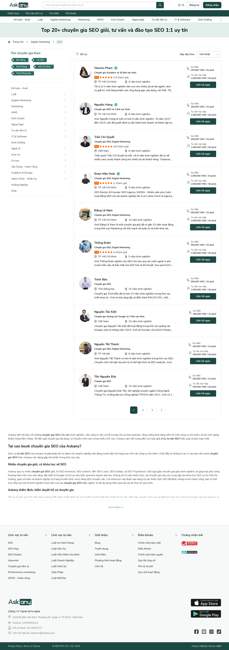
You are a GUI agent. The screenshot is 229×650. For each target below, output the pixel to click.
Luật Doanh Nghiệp (62, 560)
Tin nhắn (54, 13)
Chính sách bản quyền (150, 554)
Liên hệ (99, 566)
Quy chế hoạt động (149, 572)
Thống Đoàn (102, 243)
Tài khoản (70, 13)
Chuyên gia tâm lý (18, 566)
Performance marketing (21, 572)
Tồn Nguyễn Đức (105, 377)
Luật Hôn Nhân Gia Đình (65, 554)
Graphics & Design (21, 172)
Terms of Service (32, 646)
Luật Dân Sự (58, 548)
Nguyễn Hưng (103, 105)
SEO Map (13, 548)
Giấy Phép (57, 572)
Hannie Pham (103, 68)
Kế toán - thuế (22, 19)
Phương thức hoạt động (108, 560)
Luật (40, 19)
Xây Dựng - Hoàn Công (24, 166)
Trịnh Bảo (100, 279)
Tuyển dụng (101, 548)
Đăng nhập (212, 5)
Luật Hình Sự (58, 566)
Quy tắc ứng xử (146, 560)
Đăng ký (194, 5)
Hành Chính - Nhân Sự (24, 179)
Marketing (84, 19)
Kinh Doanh (117, 19)
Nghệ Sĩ (15, 148)
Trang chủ (18, 42)
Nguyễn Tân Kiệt (105, 312)
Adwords (13, 560)
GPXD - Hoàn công (19, 578)
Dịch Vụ (15, 154)
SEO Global (14, 554)
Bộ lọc (81, 54)
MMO (100, 19)
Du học (15, 160)
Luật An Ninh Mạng (62, 543)
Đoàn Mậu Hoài (104, 174)
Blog (97, 543)
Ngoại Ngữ (138, 19)
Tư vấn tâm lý (159, 19)
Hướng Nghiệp (19, 185)
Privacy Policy (14, 646)
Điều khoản (144, 548)
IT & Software (182, 19)
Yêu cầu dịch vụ (34, 13)
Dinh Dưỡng (205, 19)
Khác (14, 191)
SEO (10, 543)
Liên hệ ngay (203, 84)
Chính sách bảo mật (149, 543)
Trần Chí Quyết (104, 137)
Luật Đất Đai (58, 578)
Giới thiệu (100, 554)
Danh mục (13, 13)
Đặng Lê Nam (103, 210)
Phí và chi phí (145, 566)
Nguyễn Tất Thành (106, 344)
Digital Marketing (60, 19)
